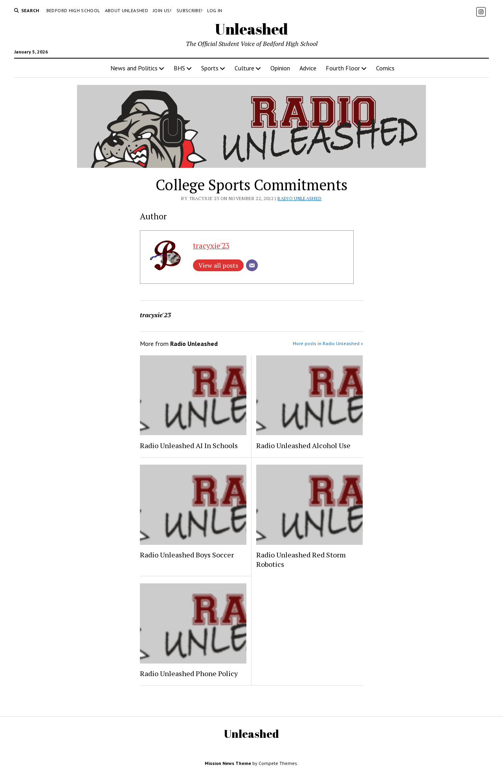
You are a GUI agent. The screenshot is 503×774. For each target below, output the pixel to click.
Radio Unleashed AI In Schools (189, 445)
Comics (385, 68)
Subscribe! (189, 10)
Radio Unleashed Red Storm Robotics (301, 559)
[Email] (252, 265)
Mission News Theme (228, 763)
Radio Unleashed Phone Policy (189, 673)
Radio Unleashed (299, 198)
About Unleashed (126, 10)
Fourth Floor (343, 68)
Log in (214, 10)
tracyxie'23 (211, 245)
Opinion (280, 68)
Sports (209, 68)
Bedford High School (73, 10)
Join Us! (162, 10)
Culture (244, 68)
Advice (307, 68)
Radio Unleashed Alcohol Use (303, 445)
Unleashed (251, 29)
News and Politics (134, 68)
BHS (179, 68)
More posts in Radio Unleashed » (328, 343)
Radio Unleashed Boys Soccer (187, 554)
